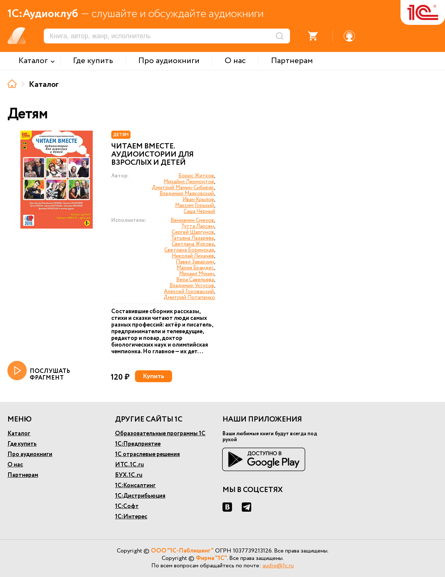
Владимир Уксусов (191, 286)
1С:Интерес (131, 516)
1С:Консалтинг (135, 485)
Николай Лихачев (193, 256)
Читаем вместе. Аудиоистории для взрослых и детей (152, 154)
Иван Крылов (198, 199)
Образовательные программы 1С (160, 433)
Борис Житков (196, 176)
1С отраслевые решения (147, 454)
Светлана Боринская (189, 250)
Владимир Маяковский (186, 193)
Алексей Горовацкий (189, 292)
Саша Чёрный (199, 211)
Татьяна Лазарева (192, 238)
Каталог (18, 433)
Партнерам (22, 475)
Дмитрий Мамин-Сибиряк (183, 187)
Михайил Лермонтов (189, 182)
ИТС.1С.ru (129, 464)
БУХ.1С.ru (128, 475)
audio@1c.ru (278, 565)
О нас (15, 464)
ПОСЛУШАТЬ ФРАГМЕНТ (38, 371)
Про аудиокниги (29, 454)
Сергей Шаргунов (193, 232)
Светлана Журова (193, 244)
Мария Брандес (195, 268)
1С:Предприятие (138, 444)
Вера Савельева (195, 280)
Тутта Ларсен (197, 226)
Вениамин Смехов (192, 220)
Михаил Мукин (196, 274)
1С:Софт (127, 506)
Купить (153, 376)
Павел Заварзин (195, 262)
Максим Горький (194, 205)
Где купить (22, 444)
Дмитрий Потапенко (189, 298)
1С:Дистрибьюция (140, 496)
